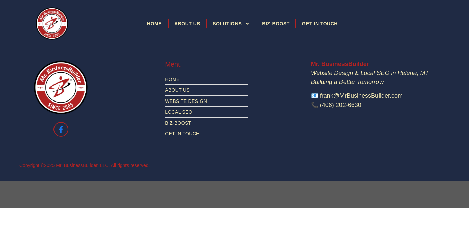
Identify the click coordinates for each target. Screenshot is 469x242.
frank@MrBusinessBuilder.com (361, 95)
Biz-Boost (276, 23)
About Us (187, 23)
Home (154, 23)
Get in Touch (320, 23)
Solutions (231, 23)
